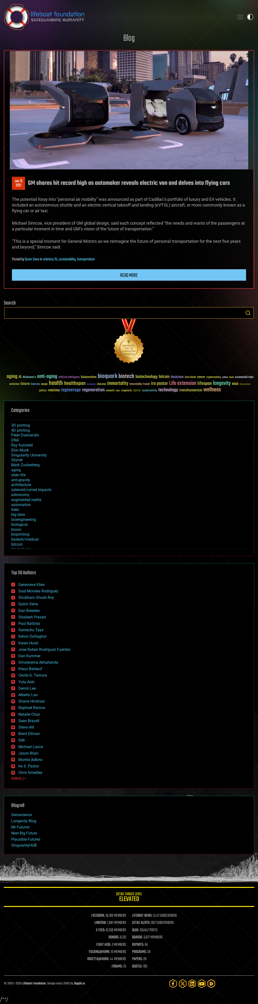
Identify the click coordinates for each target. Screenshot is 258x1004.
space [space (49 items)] (137, 390)
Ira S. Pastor (28, 766)
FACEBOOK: (98, 916)
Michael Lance (30, 747)
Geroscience (21, 815)
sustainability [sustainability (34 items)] (149, 391)
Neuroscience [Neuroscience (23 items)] (245, 384)
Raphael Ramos (31, 707)
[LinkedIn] (192, 983)
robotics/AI (50, 259)
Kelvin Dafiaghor (32, 636)
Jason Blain (28, 753)
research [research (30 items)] (110, 390)
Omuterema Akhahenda (38, 662)
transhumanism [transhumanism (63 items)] (190, 390)
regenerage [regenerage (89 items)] (71, 390)
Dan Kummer (29, 656)
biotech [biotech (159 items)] (126, 376)
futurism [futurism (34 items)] (35, 384)
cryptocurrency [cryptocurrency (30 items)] (213, 377)
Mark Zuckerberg (25, 465)
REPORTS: (138, 945)
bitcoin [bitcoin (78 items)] (164, 376)
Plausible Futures (25, 839)
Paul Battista (29, 623)
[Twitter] (182, 983)
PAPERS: (137, 959)
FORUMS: (117, 966)
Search (248, 313)
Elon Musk (20, 450)
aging (16, 470)
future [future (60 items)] (25, 384)
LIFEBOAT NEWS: (142, 916)
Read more (129, 275)
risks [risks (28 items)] (118, 390)
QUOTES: (137, 966)
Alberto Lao (28, 695)
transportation (86, 259)
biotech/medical (25, 539)
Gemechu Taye (30, 630)
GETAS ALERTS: (141, 923)
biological (19, 524)
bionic (16, 529)
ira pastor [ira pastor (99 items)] (159, 383)
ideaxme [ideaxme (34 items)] (101, 384)
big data (18, 514)
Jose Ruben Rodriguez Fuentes (44, 649)
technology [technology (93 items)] (168, 390)
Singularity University (29, 455)
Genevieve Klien (31, 584)
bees (15, 509)
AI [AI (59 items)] (20, 377)
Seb (21, 740)
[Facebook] (173, 983)
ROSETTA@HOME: (98, 959)
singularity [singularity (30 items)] (126, 390)
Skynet (17, 460)
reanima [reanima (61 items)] (54, 390)
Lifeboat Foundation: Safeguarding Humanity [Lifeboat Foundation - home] (117, 17)
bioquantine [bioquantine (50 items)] (89, 377)
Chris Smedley (30, 772)
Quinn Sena (32, 259)
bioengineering (23, 519)
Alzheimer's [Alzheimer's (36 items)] (29, 377)
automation (21, 504)
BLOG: (135, 930)
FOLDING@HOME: (99, 952)
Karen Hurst (28, 643)
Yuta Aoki (26, 682)
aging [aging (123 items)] (12, 377)
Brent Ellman (29, 733)
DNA (15, 440)
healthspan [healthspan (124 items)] (75, 384)
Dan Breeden (29, 610)
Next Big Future (24, 833)
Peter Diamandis (25, 435)
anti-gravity (20, 480)
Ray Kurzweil (22, 445)
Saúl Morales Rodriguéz (38, 591)
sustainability (67, 259)
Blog (129, 38)
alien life (18, 475)
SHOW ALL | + (18, 779)
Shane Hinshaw (31, 701)
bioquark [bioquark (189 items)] (107, 376)
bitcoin (17, 544)
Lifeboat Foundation (34, 983)
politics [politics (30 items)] (43, 390)
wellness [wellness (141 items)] (212, 390)
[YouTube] (202, 983)
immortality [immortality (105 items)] (117, 383)
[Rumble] (211, 983)
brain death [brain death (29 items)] (190, 377)
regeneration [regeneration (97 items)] (93, 390)
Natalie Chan (29, 714)
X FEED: (100, 930)
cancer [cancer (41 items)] (201, 377)
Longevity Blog (23, 821)
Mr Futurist (20, 827)
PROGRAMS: (139, 952)
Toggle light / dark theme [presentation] (250, 17)
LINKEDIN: (100, 923)
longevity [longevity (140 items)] (222, 383)
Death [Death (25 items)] (231, 377)
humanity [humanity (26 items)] (91, 384)
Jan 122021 (18, 183)
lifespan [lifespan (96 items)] (204, 383)
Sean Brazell (28, 721)
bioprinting (20, 534)
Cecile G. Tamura (32, 675)
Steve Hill (26, 727)
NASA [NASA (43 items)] (235, 384)
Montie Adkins (30, 759)
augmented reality (26, 499)
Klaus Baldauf (30, 669)
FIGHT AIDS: (103, 945)
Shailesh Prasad (32, 617)
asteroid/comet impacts (31, 489)
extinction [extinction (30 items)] (14, 384)
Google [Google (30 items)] (44, 384)
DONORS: (113, 937)
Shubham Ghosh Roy (36, 597)
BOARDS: (137, 937)
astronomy (20, 494)
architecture (21, 484)
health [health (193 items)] (56, 383)
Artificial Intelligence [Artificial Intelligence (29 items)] (69, 377)
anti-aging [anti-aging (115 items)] (47, 377)
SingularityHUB (24, 845)
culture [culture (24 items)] (225, 377)
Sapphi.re (79, 983)
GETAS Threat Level (129, 897)
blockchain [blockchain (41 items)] (177, 377)
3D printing (20, 425)
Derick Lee (27, 688)
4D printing (20, 430)
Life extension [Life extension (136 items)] (182, 383)
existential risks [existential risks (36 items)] (244, 377)
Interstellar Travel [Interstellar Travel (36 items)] (139, 384)
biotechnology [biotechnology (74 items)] (146, 376)
